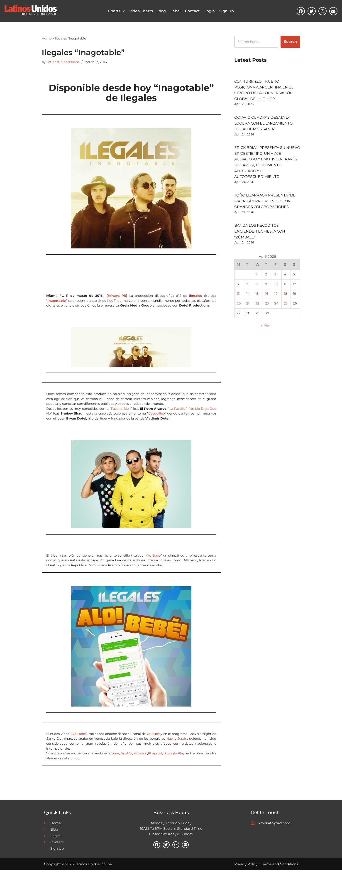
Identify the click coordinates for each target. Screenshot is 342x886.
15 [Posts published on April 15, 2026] (257, 307)
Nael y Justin (176, 749)
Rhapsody (156, 766)
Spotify (126, 766)
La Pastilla (177, 414)
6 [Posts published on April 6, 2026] (238, 297)
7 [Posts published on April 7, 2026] (247, 297)
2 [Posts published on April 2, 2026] (266, 287)
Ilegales (195, 298)
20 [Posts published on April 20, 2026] (239, 317)
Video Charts (141, 11)
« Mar (265, 341)
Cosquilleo (156, 420)
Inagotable (56, 303)
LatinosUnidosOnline (63, 63)
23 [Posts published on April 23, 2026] (267, 317)
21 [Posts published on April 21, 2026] (247, 317)
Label (175, 11)
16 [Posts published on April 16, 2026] (266, 307)
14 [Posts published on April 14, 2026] (247, 307)
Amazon (140, 766)
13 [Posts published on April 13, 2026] (238, 307)
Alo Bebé (153, 563)
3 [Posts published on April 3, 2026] (275, 287)
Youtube (153, 744)
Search (290, 42)
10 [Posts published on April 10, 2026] (276, 297)
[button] (116, 11)
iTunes (114, 766)
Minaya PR (117, 298)
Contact (192, 11)
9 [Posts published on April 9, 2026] (266, 297)
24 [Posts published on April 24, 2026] (276, 317)
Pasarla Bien (121, 414)
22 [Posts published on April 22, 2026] (257, 317)
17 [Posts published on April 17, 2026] (276, 307)
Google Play (174, 766)
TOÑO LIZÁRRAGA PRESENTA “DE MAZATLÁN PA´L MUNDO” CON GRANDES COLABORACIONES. (265, 209)
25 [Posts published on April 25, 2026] (286, 317)
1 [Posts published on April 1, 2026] (256, 287)
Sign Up (226, 11)
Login (209, 11)
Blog (161, 11)
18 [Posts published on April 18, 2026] (285, 307)
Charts (116, 11)
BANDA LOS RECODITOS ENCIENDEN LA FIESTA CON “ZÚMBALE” (259, 241)
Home (46, 39)
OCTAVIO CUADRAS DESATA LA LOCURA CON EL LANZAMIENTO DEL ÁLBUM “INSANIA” (263, 126)
